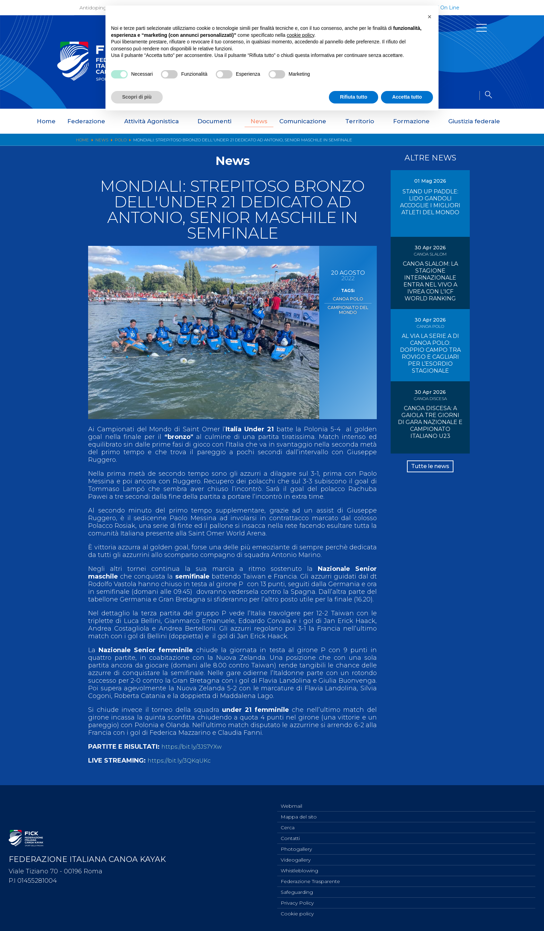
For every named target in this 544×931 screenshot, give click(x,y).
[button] (429, 16)
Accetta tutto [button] (407, 97)
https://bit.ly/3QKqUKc (181, 760)
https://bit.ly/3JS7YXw (194, 746)
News (258, 121)
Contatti (290, 833)
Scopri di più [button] (137, 97)
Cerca (288, 821)
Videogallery (296, 856)
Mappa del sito (299, 810)
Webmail (291, 799)
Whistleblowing (299, 867)
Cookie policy (297, 913)
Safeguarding (297, 890)
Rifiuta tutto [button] (353, 97)
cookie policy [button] (300, 35)
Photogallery (296, 844)
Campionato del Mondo (348, 308)
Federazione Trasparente (310, 879)
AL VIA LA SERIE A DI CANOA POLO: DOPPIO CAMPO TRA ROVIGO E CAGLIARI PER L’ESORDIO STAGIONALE (430, 353)
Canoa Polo (347, 298)
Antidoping (93, 8)
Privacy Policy (297, 902)
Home (46, 121)
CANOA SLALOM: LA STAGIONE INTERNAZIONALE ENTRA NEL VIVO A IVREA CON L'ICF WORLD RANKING (430, 281)
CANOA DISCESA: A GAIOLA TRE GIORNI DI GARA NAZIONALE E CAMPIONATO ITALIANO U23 (430, 422)
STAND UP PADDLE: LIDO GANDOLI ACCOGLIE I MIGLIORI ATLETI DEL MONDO (430, 202)
